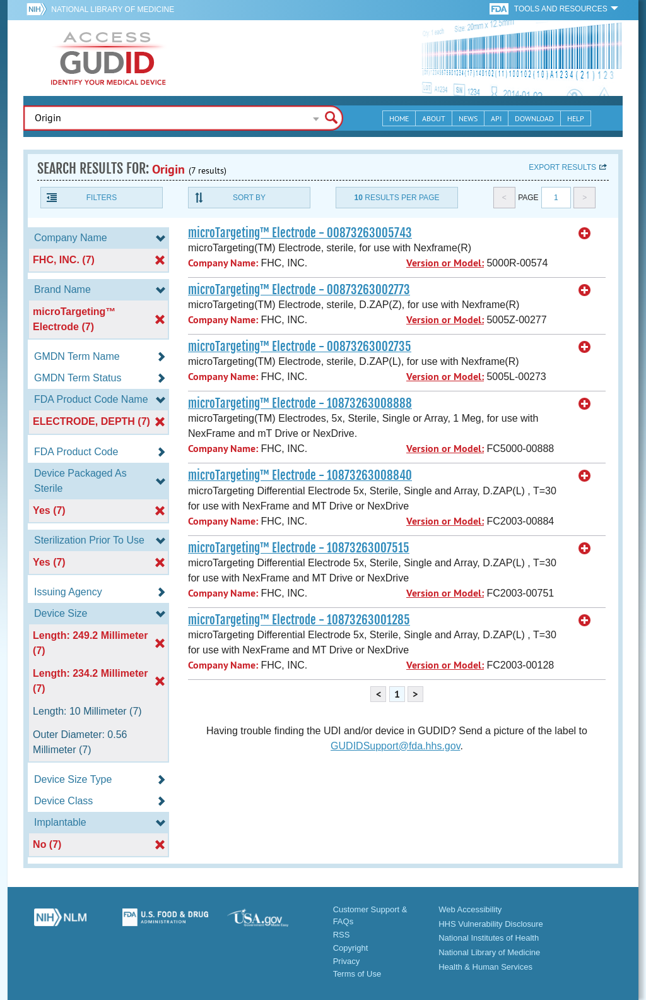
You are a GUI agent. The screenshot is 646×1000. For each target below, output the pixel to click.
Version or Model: (445, 263)
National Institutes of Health (488, 938)
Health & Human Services (485, 967)
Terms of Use (357, 974)
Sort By (249, 197)
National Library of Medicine (112, 9)
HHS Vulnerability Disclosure (490, 924)
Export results (562, 167)
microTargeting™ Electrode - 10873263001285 (299, 620)
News (468, 118)
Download (534, 118)
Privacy (346, 961)
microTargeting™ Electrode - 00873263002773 (299, 289)
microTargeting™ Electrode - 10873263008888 (300, 403)
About (433, 118)
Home (399, 118)
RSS (341, 934)
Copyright (350, 948)
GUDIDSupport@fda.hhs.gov (395, 746)
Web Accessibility (470, 909)
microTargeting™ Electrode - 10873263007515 (298, 548)
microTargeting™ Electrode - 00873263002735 (299, 346)
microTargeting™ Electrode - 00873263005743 (300, 233)
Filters (101, 197)
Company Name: (223, 263)
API (496, 118)
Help (575, 118)
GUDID (108, 58)
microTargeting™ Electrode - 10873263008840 (300, 475)
